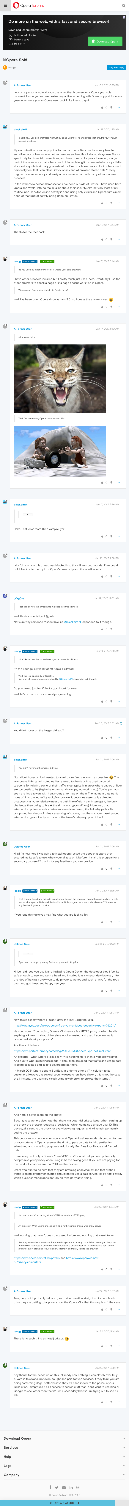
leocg (17, 258)
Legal (8, 1463)
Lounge (12, 65)
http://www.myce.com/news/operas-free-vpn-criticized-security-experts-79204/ (65, 1023)
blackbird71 (21, 127)
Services (11, 1445)
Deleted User (22, 844)
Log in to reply (116, 65)
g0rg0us (19, 595)
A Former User (23, 82)
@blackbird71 (72, 619)
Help (7, 1454)
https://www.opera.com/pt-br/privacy (37, 1255)
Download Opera (107, 39)
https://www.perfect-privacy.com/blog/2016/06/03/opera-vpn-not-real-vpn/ (62, 1048)
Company (11, 1472)
